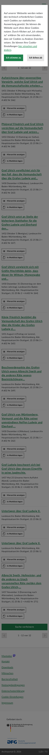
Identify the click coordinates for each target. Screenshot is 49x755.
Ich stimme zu (13, 72)
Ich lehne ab (35, 72)
